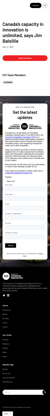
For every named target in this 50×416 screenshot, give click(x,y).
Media (5, 352)
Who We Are (7, 310)
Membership (8, 364)
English (6, 414)
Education (6, 344)
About (5, 305)
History (5, 314)
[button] (45, 5)
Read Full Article (25, 58)
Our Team (6, 318)
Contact (5, 327)
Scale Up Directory (9, 378)
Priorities (5, 340)
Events (5, 356)
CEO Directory (7, 382)
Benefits (5, 369)
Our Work (7, 335)
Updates (5, 348)
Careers (5, 323)
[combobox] (7, 413)
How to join (6, 373)
